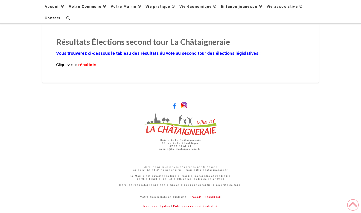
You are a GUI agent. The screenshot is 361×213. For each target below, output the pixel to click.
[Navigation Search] (68, 17)
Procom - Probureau (205, 197)
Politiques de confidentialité (195, 206)
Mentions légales (156, 206)
